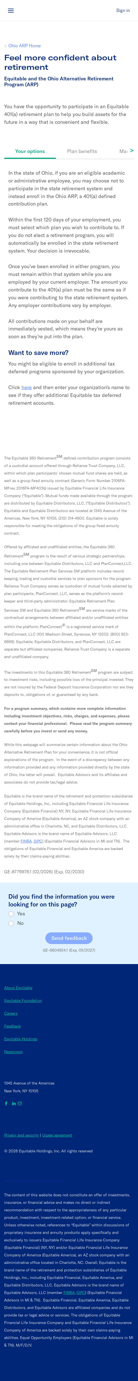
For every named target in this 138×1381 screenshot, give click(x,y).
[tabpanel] (69, 296)
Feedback (12, 1026)
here (26, 387)
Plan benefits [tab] (82, 151)
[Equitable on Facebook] (7, 1103)
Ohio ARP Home (24, 45)
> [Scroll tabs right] (132, 150)
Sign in (123, 10)
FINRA (26, 841)
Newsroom (13, 1051)
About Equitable (18, 987)
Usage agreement (57, 1135)
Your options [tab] (30, 151)
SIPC (38, 841)
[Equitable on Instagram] (20, 1103)
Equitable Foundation (23, 1000)
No (20, 923)
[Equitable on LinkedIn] (14, 1103)
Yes (21, 914)
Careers (11, 1013)
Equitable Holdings (20, 1038)
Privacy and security (21, 1135)
